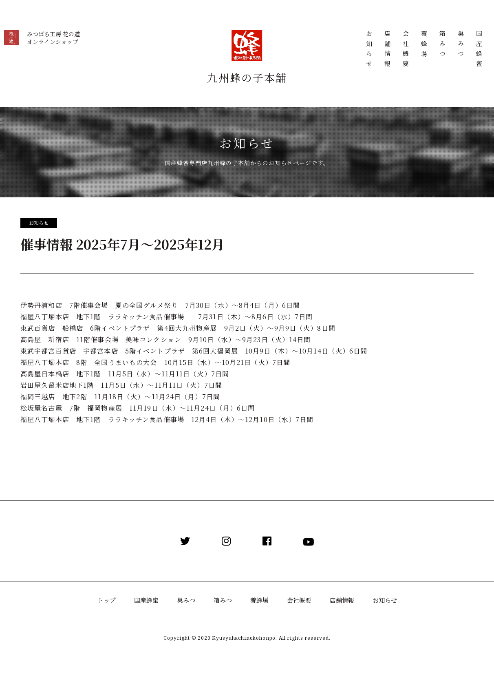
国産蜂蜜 (479, 50)
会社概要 (405, 50)
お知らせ (369, 50)
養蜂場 (424, 45)
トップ (106, 600)
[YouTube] (308, 541)
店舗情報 (387, 50)
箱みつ (442, 45)
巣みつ (460, 45)
